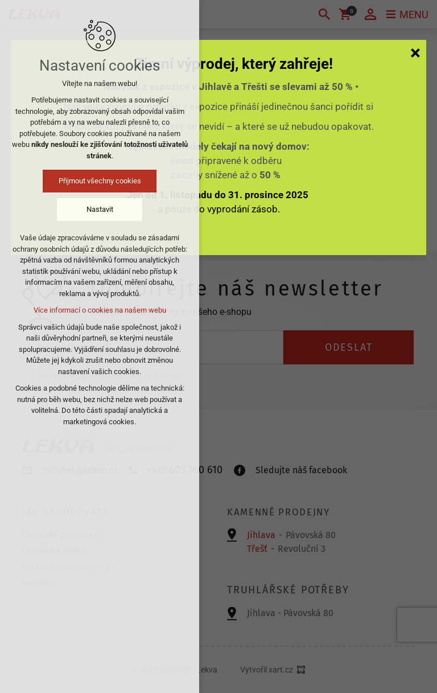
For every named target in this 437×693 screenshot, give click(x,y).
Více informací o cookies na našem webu (100, 310)
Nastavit (99, 209)
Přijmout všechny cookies (100, 181)
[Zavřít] (415, 52)
